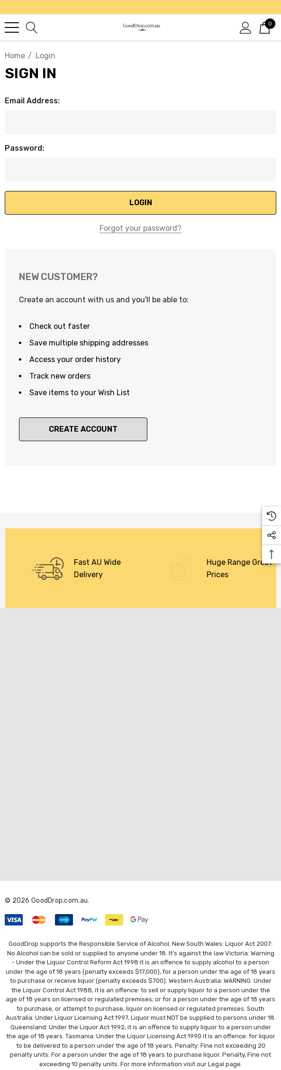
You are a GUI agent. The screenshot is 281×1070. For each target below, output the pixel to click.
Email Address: (32, 100)
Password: (24, 148)
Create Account (83, 429)
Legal (216, 1064)
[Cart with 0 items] (265, 27)
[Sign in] (246, 27)
